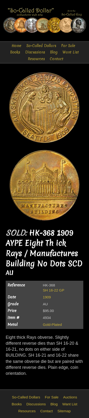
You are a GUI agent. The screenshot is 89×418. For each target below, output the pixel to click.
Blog (53, 52)
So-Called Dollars (41, 45)
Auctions (70, 397)
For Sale (68, 45)
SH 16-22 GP (53, 290)
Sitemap (64, 411)
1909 (47, 297)
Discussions (35, 52)
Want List (70, 52)
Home (16, 45)
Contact (56, 58)
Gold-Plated (52, 325)
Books (15, 52)
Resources (36, 58)
